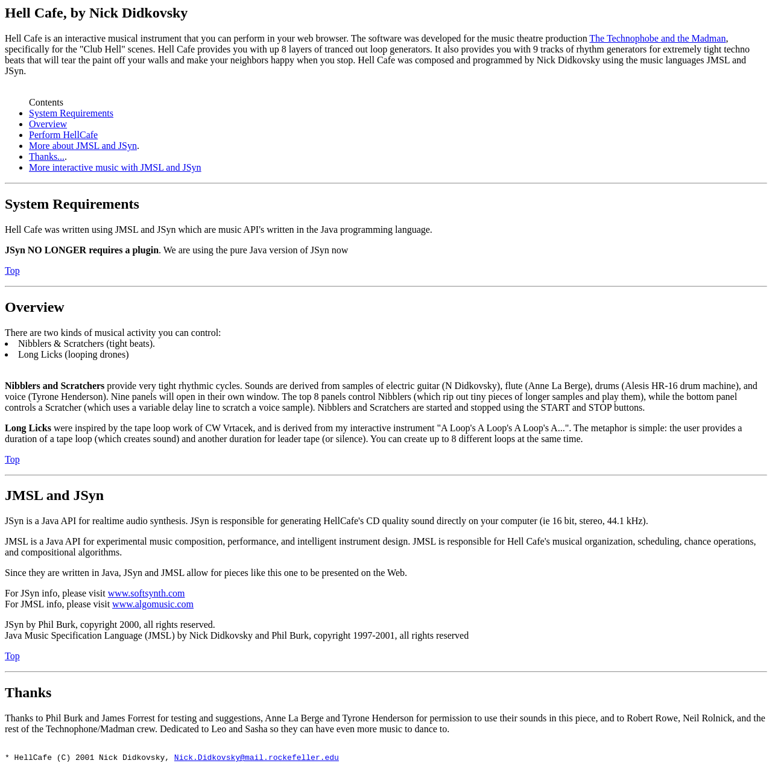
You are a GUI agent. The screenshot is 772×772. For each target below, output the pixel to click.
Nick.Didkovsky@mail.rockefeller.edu (256, 758)
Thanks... (47, 156)
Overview (48, 124)
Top (12, 270)
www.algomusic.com (153, 604)
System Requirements (71, 113)
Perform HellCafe (63, 135)
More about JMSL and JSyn (83, 146)
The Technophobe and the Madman (657, 38)
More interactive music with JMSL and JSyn (115, 167)
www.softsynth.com (146, 593)
